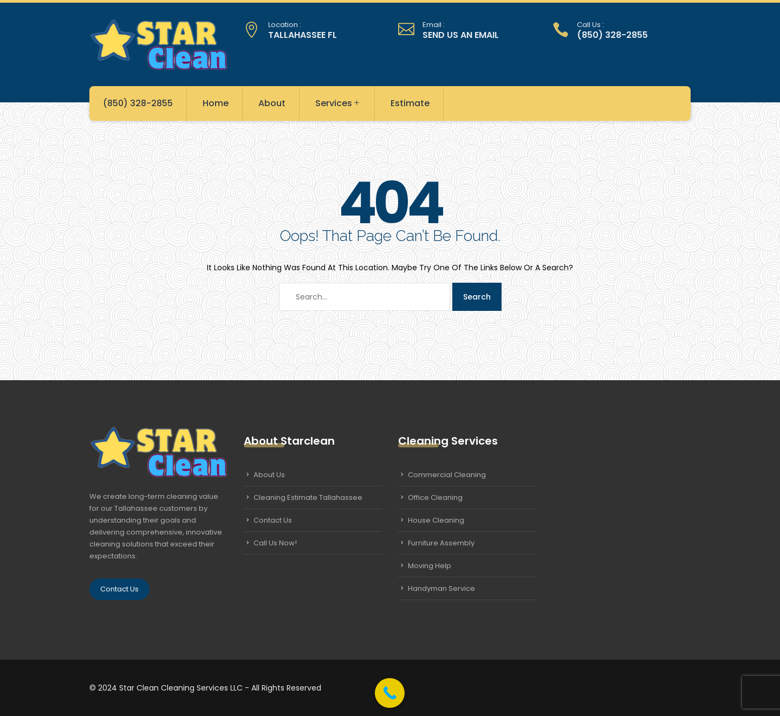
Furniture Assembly (441, 543)
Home (216, 103)
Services (338, 103)
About (271, 103)
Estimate (410, 103)
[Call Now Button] (390, 693)
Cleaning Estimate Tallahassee (307, 497)
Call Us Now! (275, 543)
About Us (269, 475)
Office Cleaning (435, 497)
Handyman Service (441, 588)
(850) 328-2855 (138, 103)
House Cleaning (436, 520)
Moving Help (429, 566)
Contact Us (119, 589)
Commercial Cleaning (447, 475)
